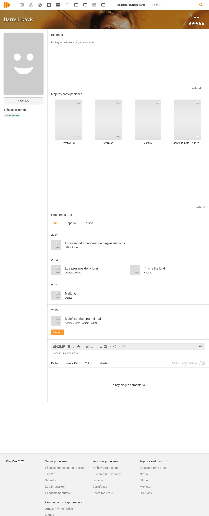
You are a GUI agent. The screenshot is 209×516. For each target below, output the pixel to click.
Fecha (54, 363)
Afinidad (103, 363)
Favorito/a (23, 100)
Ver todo (57, 332)
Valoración (72, 363)
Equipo (88, 223)
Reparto (71, 223)
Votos (88, 363)
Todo (54, 223)
